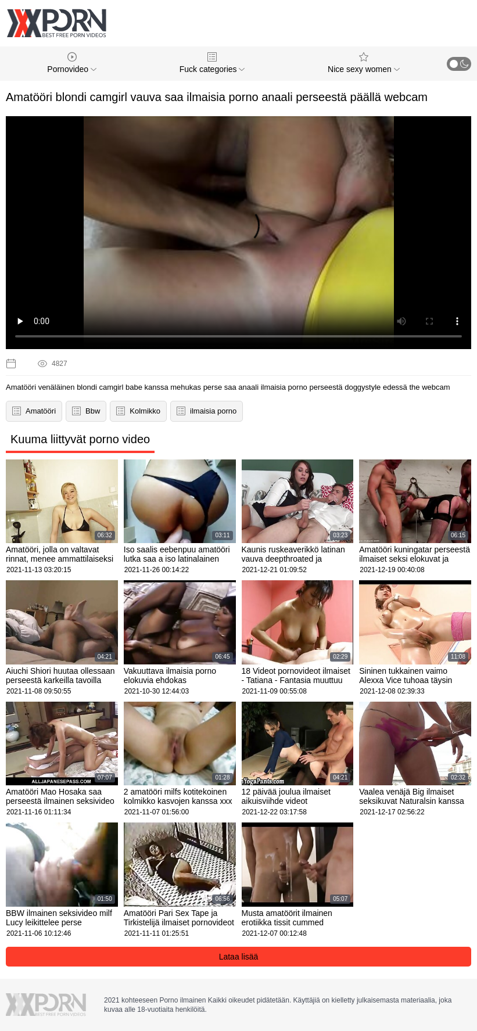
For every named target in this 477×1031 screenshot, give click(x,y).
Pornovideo (71, 63)
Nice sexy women (364, 63)
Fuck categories (212, 63)
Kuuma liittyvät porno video (80, 439)
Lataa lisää (239, 956)
